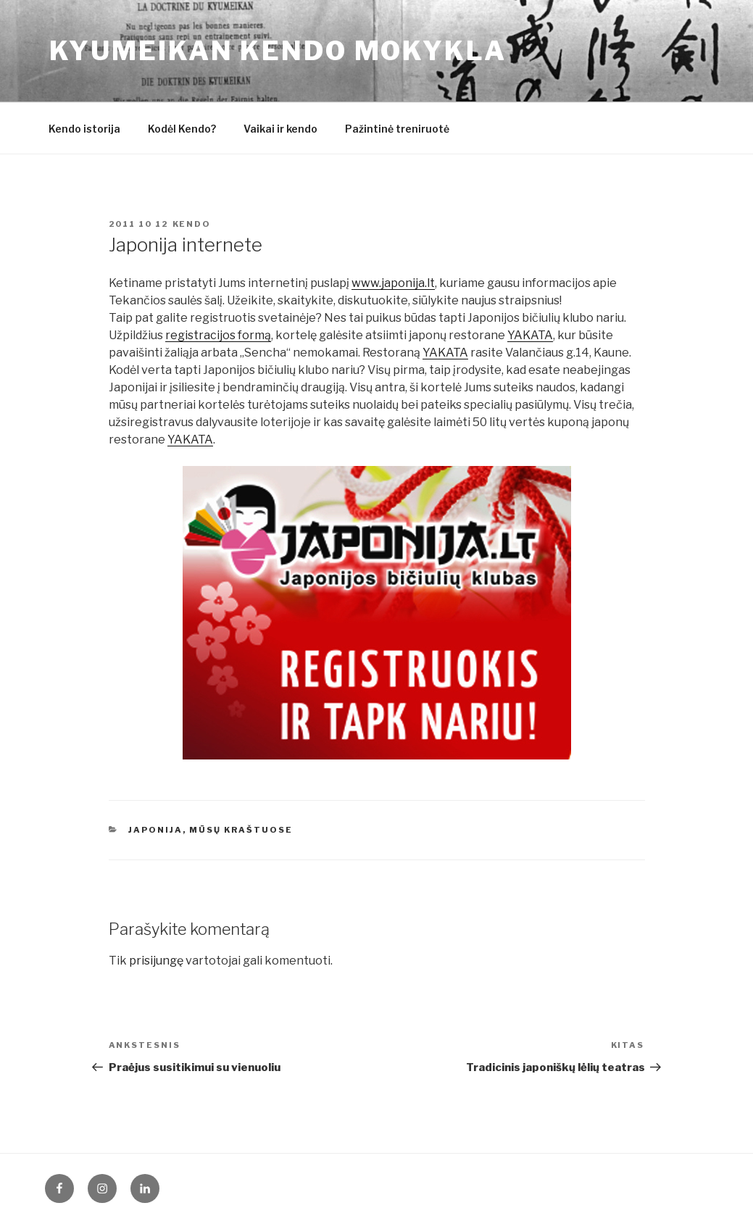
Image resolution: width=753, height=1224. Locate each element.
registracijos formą (218, 335)
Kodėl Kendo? (182, 128)
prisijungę (156, 960)
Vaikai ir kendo (280, 128)
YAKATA (530, 335)
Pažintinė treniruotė (397, 128)
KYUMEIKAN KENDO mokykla (278, 51)
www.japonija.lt (393, 283)
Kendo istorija (84, 128)
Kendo (192, 224)
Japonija (155, 830)
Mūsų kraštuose (241, 830)
